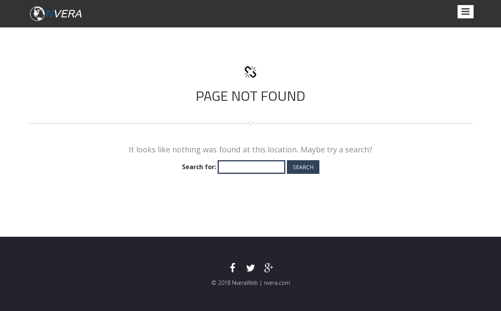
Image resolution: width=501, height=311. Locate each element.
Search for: (199, 167)
